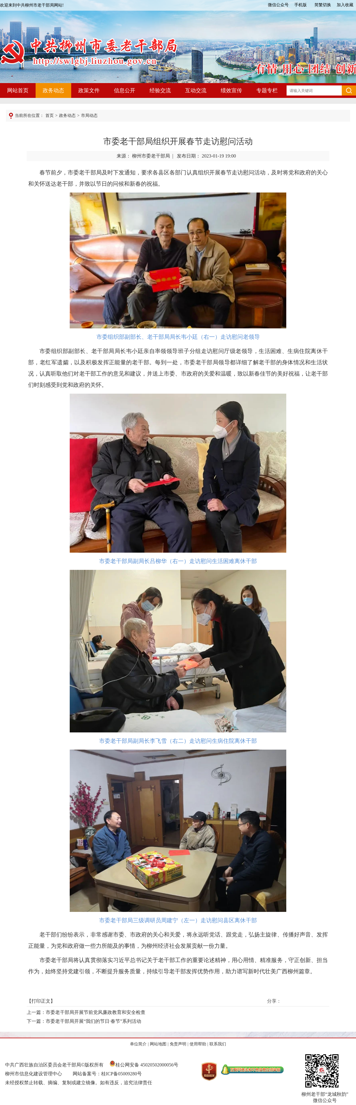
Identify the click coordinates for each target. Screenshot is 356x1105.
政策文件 (89, 90)
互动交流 (195, 90)
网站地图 (158, 1044)
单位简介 (138, 1044)
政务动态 (53, 90)
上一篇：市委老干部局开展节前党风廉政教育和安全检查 (86, 1012)
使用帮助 (198, 1044)
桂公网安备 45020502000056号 (143, 1064)
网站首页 (17, 90)
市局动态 (89, 115)
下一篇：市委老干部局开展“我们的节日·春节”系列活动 (84, 1021)
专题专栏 (267, 90)
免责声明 (178, 1044)
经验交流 (160, 90)
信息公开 (124, 90)
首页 (49, 115)
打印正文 (40, 1001)
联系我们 (217, 1044)
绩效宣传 (231, 90)
